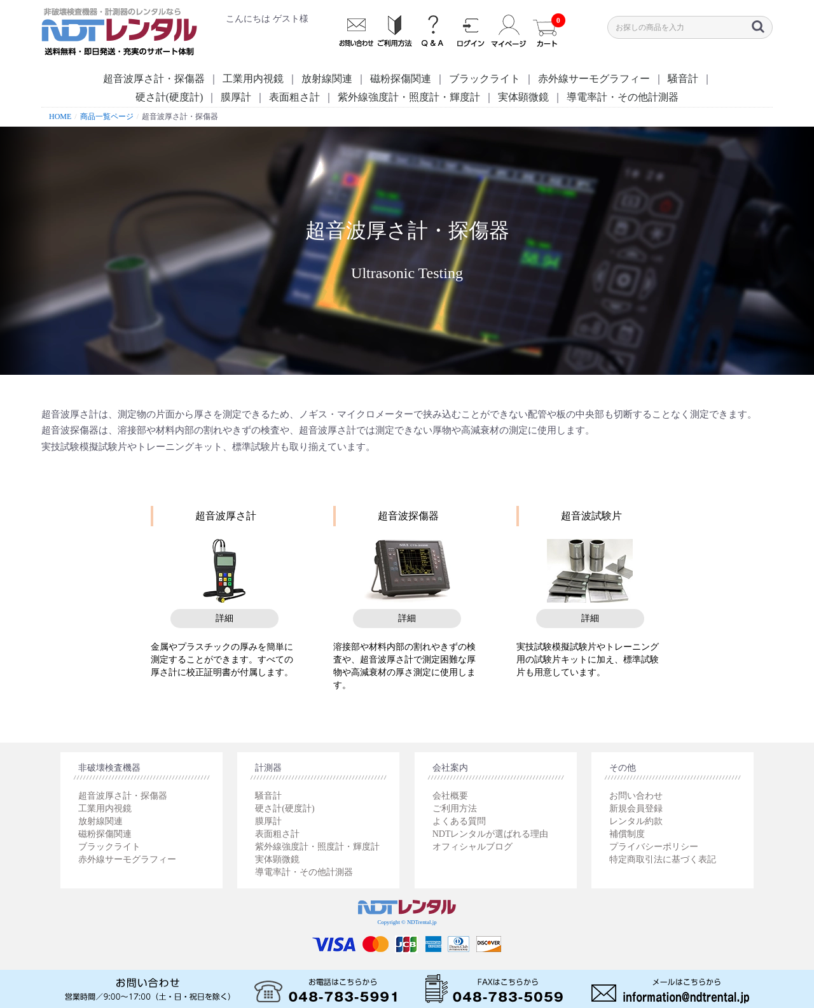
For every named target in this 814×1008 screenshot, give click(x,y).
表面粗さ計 (294, 97)
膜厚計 (236, 97)
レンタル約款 (636, 821)
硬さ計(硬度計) (169, 97)
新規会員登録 (636, 808)
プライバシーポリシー (653, 846)
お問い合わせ (636, 796)
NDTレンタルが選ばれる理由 (490, 834)
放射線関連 (326, 78)
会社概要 (450, 796)
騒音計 (683, 78)
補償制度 (627, 834)
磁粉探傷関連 (400, 78)
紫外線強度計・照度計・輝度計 (409, 97)
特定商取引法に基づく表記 (662, 859)
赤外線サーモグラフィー (594, 78)
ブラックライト (484, 78)
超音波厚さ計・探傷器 (154, 78)
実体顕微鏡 (523, 97)
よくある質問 (459, 821)
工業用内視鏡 (253, 78)
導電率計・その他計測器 (623, 97)
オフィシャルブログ (472, 846)
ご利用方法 (454, 808)
